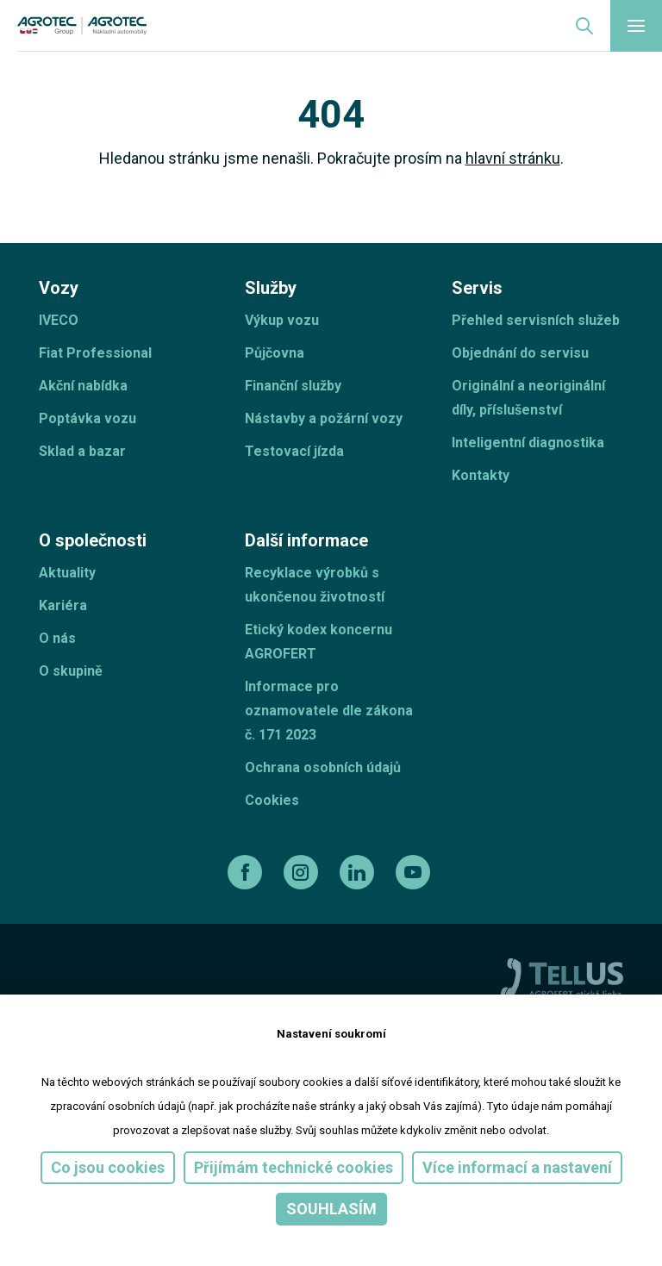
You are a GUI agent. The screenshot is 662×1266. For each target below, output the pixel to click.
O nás (57, 638)
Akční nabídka (83, 385)
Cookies (272, 800)
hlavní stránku (512, 158)
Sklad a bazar (82, 451)
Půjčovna (274, 353)
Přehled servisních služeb (536, 320)
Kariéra (63, 605)
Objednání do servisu (520, 353)
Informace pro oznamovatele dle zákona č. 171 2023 (329, 710)
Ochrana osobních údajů (323, 767)
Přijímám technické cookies (293, 1167)
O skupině (71, 671)
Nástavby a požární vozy (324, 418)
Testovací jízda (294, 451)
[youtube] (415, 872)
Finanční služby (293, 385)
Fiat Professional (95, 353)
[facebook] (247, 872)
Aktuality (67, 572)
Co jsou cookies (108, 1167)
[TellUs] (562, 977)
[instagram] (303, 872)
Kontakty (480, 475)
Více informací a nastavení (517, 1167)
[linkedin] (359, 872)
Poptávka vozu (87, 418)
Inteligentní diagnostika (528, 442)
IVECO (58, 320)
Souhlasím (331, 1209)
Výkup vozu (282, 320)
